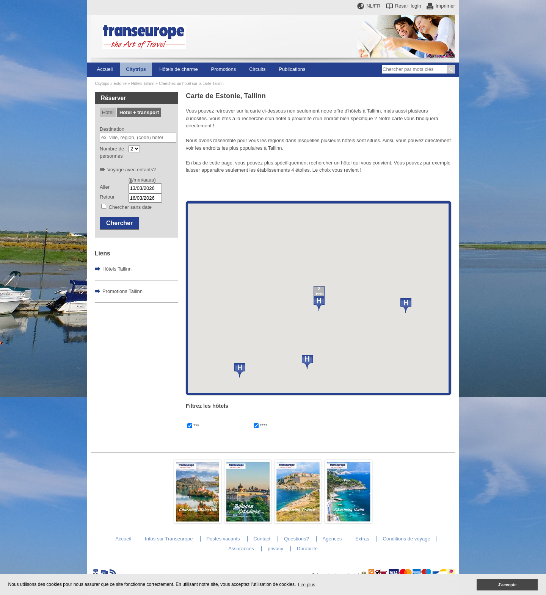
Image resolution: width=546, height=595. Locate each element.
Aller (105, 187)
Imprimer (445, 6)
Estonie (120, 83)
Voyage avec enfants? (131, 169)
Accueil (105, 69)
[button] (239, 370)
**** (263, 426)
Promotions (223, 69)
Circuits (257, 69)
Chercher (119, 223)
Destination (112, 129)
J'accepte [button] (507, 584)
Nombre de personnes (112, 152)
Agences (332, 539)
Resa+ (408, 6)
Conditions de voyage (406, 539)
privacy (275, 548)
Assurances (241, 548)
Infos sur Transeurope (169, 539)
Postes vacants (223, 539)
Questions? (296, 539)
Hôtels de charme (178, 69)
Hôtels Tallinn (143, 83)
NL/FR (373, 6)
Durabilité (307, 548)
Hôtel (107, 112)
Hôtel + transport (139, 112)
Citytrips (136, 69)
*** (196, 426)
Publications (292, 69)
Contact (261, 539)
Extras (362, 539)
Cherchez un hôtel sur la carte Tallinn (191, 83)
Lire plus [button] (306, 584)
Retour (107, 197)
